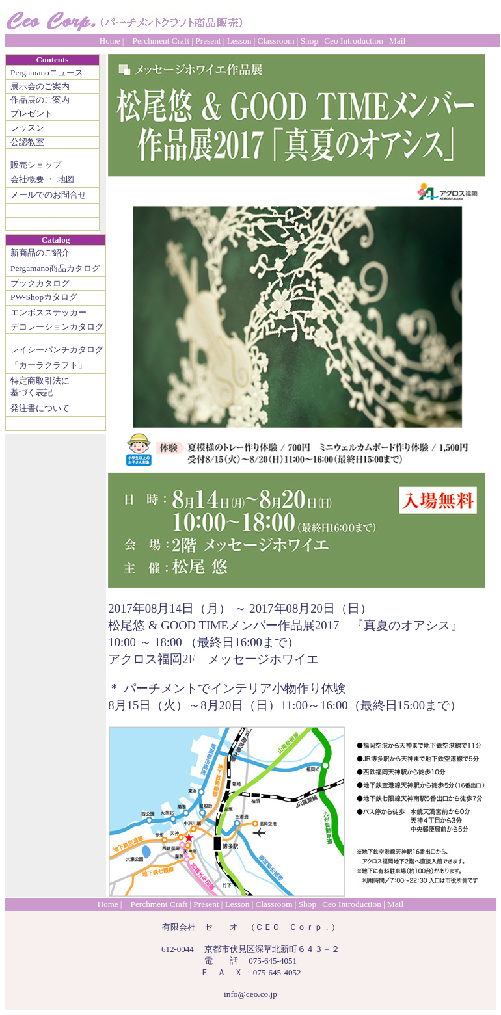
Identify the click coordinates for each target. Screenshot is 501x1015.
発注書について (40, 408)
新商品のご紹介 (40, 252)
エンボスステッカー (48, 312)
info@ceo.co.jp (250, 994)
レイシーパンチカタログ (56, 349)
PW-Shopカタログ (43, 297)
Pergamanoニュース (46, 72)
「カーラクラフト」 (48, 365)
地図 (65, 179)
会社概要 (27, 179)
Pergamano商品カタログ (55, 268)
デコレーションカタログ (56, 327)
